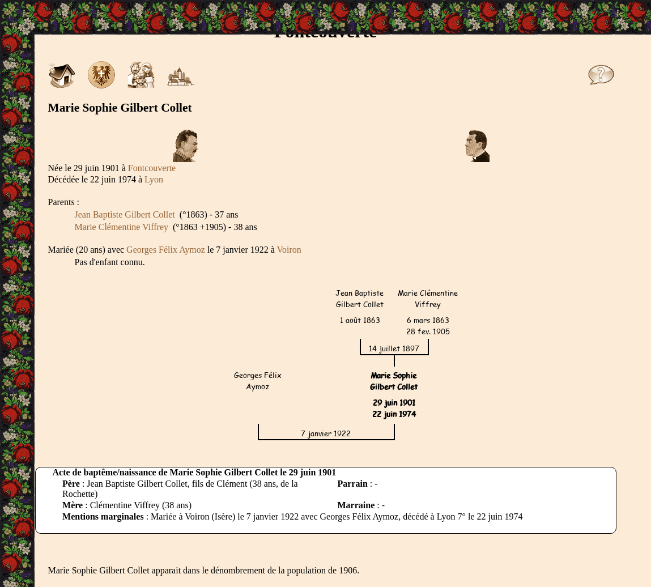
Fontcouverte (152, 168)
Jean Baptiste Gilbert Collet (125, 214)
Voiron (289, 249)
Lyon (153, 179)
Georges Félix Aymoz (165, 249)
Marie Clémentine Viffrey (122, 227)
